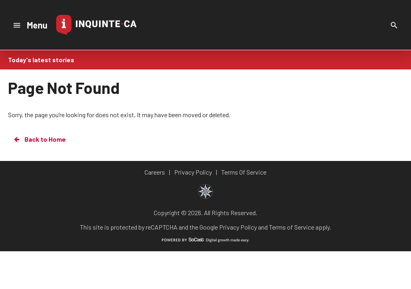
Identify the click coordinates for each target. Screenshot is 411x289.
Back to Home (39, 139)
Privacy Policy (238, 227)
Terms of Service (291, 227)
